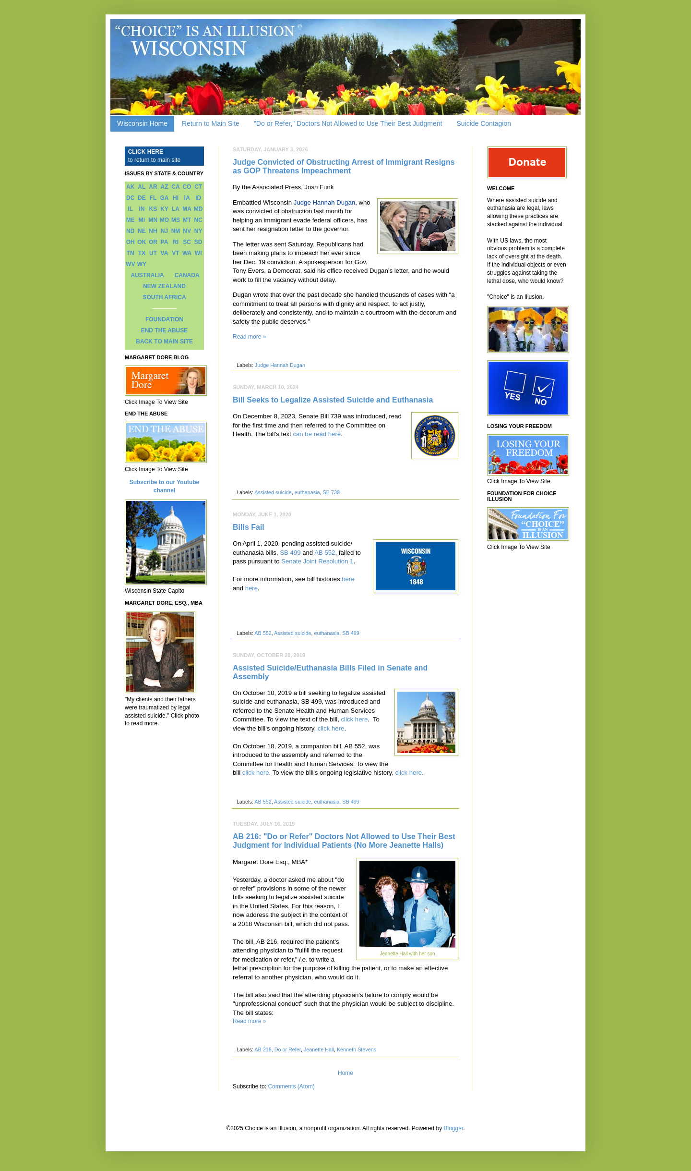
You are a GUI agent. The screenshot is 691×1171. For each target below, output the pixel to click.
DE (142, 198)
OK (141, 242)
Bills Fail (248, 527)
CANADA (187, 275)
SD (198, 242)
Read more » (249, 336)
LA (175, 209)
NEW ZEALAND (164, 286)
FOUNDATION (164, 319)
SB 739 (331, 492)
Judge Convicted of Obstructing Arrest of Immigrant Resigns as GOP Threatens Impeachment (344, 166)
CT (198, 186)
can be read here (317, 434)
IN (141, 209)
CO (187, 186)
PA (164, 242)
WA (186, 253)
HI (176, 198)
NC (198, 220)
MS (175, 220)
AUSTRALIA (147, 275)
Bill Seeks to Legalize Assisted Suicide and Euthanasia (333, 400)
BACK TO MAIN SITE (164, 341)
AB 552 (324, 552)
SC (187, 242)
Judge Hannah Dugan (324, 202)
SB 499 (290, 552)
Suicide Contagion (483, 123)
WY (141, 264)
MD (198, 209)
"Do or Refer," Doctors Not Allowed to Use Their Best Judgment (348, 123)
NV (187, 231)
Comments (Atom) (291, 1086)
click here (354, 719)
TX (141, 253)
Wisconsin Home (142, 123)
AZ (164, 186)
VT (175, 253)
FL (153, 198)
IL (130, 209)
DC (130, 198)
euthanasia (307, 492)
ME (130, 220)
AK (130, 186)
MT (187, 220)
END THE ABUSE (164, 330)
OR (153, 242)
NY (198, 231)
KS (153, 209)
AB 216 (262, 1049)
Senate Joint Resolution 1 (317, 561)
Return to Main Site (210, 123)
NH (153, 231)
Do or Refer (287, 1049)
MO (164, 220)
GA (164, 198)
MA (186, 209)
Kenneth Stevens (356, 1049)
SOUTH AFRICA (164, 297)
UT (153, 253)
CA (175, 186)
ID (198, 198)
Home (345, 1073)
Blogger (454, 1128)
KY (164, 209)
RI (176, 242)
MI (142, 220)
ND (130, 231)
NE (142, 231)
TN (130, 253)
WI (198, 253)
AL (141, 186)
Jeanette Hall (319, 1049)
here (348, 579)
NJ (164, 231)
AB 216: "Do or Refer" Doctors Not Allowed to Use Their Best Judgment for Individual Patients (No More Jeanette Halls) (344, 840)
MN (153, 220)
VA (164, 253)
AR (153, 186)
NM (175, 231)
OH (130, 242)
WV (130, 264)
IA (187, 198)
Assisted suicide (272, 492)
